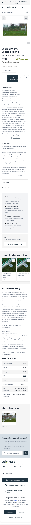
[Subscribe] (26, 453)
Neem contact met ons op (15, 244)
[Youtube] (20, 466)
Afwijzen (21, 512)
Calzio (22, 55)
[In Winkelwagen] (12, 78)
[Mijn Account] (22, 7)
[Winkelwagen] (27, 7)
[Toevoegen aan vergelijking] (26, 77)
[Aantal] (4, 77)
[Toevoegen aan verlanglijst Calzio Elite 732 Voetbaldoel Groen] (13, 413)
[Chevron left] (4, 18)
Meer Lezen (16, 138)
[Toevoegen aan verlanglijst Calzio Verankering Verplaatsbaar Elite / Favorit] (13, 260)
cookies (15, 500)
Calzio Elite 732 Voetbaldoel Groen (9, 428)
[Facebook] (4, 466)
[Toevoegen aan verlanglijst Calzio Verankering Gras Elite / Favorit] (28, 260)
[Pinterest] (15, 466)
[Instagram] (9, 466)
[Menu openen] (2, 7)
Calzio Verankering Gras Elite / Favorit (24, 276)
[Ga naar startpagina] (12, 7)
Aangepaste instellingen (15, 517)
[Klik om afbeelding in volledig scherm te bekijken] (26, 18)
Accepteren (10, 512)
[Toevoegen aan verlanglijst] (21, 77)
